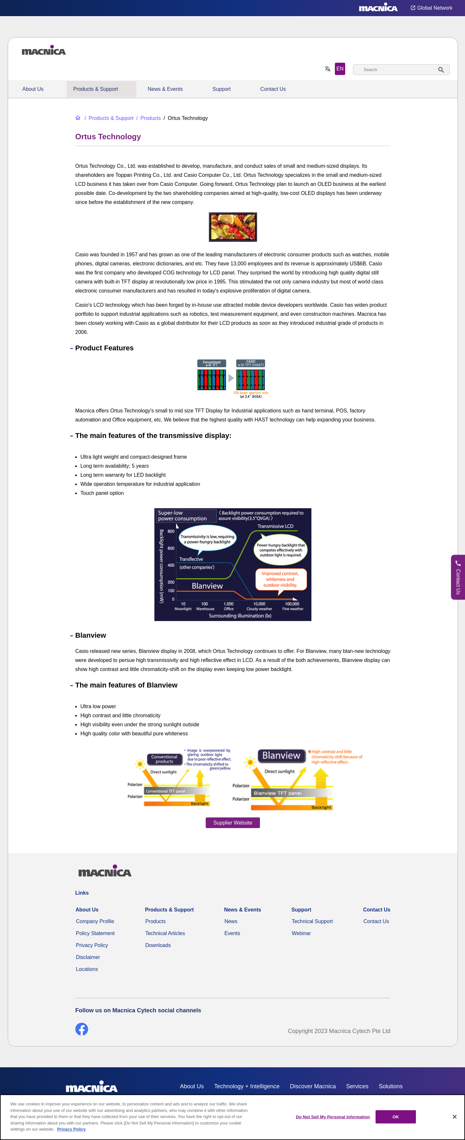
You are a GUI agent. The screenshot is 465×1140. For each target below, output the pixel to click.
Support (221, 89)
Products (155, 921)
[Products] (148, 118)
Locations (87, 969)
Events (232, 933)
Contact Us (273, 89)
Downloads (158, 945)
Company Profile (95, 921)
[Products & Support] (108, 118)
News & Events (165, 89)
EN (340, 68)
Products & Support (95, 89)
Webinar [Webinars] (301, 933)
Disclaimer (88, 957)
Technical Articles (165, 933)
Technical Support (312, 921)
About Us (33, 89)
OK (396, 1116)
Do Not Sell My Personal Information (333, 1116)
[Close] (455, 1117)
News (230, 921)
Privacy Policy (92, 945)
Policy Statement (95, 933)
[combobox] (401, 69)
